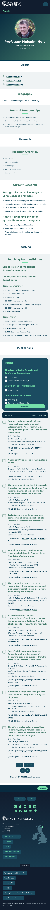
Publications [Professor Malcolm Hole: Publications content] (25, 347)
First (20, 765)
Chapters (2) (12, 377)
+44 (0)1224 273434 (13, 80)
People (6, 11)
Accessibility (8, 883)
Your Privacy (9, 878)
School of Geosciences (14, 84)
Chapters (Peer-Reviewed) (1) (19, 381)
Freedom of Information (13, 898)
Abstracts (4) (13, 390)
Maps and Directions (11, 852)
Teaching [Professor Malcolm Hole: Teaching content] (25, 246)
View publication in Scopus (26, 454)
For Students (19, 799)
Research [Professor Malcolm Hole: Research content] (25, 139)
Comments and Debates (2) (18, 403)
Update (42, 788)
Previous (29, 765)
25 (19, 777)
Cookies (7, 888)
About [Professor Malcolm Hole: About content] (25, 64)
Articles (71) (12, 400)
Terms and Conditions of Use (14, 873)
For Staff (32, 799)
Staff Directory (9, 857)
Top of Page (25, 865)
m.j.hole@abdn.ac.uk (14, 76)
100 (25, 777)
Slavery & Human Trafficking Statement (18, 893)
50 (22, 777)
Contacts (7, 842)
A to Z (6, 847)
